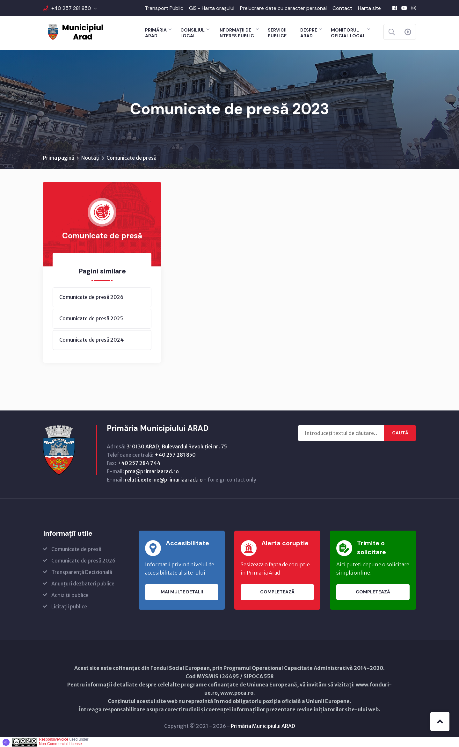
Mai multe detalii (182, 592)
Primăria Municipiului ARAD (263, 726)
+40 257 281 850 (71, 8)
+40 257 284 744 (138, 463)
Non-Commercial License (60, 744)
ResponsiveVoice (53, 739)
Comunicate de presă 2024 (91, 340)
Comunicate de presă (131, 158)
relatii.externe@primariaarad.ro (164, 479)
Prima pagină (58, 158)
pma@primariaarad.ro (152, 471)
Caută (400, 433)
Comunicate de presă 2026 (91, 297)
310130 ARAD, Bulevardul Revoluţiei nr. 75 (177, 446)
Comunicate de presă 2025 (91, 318)
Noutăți (90, 158)
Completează (277, 592)
